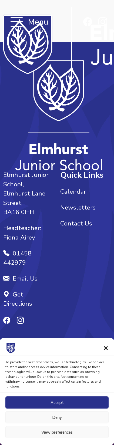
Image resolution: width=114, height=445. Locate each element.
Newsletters (78, 207)
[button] (106, 347)
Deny (57, 417)
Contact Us (76, 223)
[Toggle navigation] (16, 22)
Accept (57, 402)
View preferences (57, 432)
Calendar (73, 191)
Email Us (20, 278)
